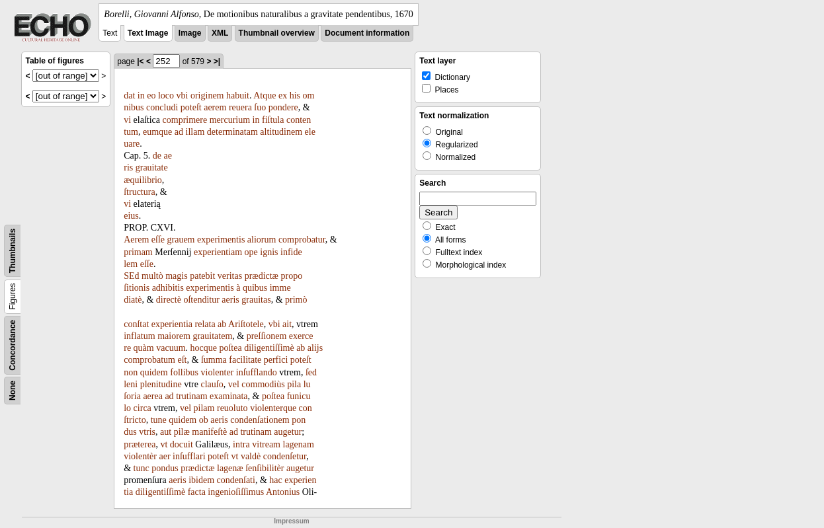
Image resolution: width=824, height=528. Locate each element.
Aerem (136, 240)
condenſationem (259, 420)
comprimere (185, 120)
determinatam (232, 132)
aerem (215, 107)
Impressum (291, 521)
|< (140, 61)
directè (168, 300)
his (295, 95)
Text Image (148, 33)
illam (195, 132)
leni (131, 384)
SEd (131, 276)
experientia (171, 324)
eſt (181, 360)
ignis (269, 252)
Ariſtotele (246, 324)
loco (166, 95)
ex (282, 95)
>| (217, 61)
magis (176, 276)
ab (222, 324)
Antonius (283, 492)
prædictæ (261, 276)
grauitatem (212, 336)
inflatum (139, 336)
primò (296, 300)
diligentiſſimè (269, 348)
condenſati (236, 480)
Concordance (12, 345)
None (12, 390)
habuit (237, 95)
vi (127, 120)
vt (163, 444)
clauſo (211, 384)
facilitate (245, 360)
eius (131, 216)
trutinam (191, 396)
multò (152, 276)
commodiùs (262, 384)
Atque (264, 95)
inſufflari (189, 456)
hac (275, 480)
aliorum (261, 240)
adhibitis (168, 288)
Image (190, 33)
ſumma (214, 360)
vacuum (170, 348)
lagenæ (230, 468)
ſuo (260, 107)
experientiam (218, 252)
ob (203, 420)
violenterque (273, 408)
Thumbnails (12, 251)
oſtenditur (201, 300)
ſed (311, 372)
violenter (217, 372)
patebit (202, 276)
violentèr (140, 456)
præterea (139, 444)
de (157, 156)
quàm (144, 348)
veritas (230, 276)
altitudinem (281, 132)
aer (164, 456)
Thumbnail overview (277, 33)
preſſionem (267, 336)
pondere (283, 107)
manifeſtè (209, 432)
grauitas (255, 300)
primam (138, 252)
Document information (367, 33)
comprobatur (301, 240)
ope (251, 252)
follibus (184, 372)
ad (179, 132)
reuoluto (232, 408)
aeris (230, 300)
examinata (229, 396)
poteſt (191, 107)
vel (233, 384)
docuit (181, 444)
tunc (141, 468)
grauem (181, 240)
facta (197, 492)
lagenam (298, 444)
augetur (288, 432)
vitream (266, 444)
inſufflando (256, 372)
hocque (203, 348)
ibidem (201, 480)
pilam (204, 408)
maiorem (173, 336)
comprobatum (149, 360)
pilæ (182, 432)
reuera (240, 107)
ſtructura (139, 192)
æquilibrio (143, 180)
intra (241, 444)
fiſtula (273, 120)
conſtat (136, 324)
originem (207, 95)
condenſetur (285, 456)
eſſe (158, 240)
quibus (255, 288)
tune (159, 420)
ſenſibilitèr (264, 468)
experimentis (221, 240)
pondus (164, 468)
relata (205, 324)
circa (142, 408)
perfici (276, 360)
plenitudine (161, 384)
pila (294, 384)
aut (165, 432)
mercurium (230, 120)
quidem (154, 372)
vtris (147, 432)
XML (220, 33)
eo (151, 95)
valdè (251, 456)
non (131, 372)
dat (129, 95)
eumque (157, 132)
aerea (153, 396)
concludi (162, 107)
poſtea (230, 348)
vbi (182, 95)
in (141, 95)
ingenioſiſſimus (236, 492)
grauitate (152, 167)
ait (287, 324)
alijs (315, 348)
